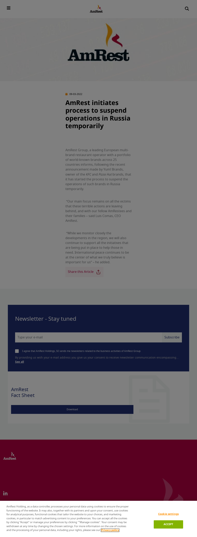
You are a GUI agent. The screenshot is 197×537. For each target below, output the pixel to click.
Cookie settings (168, 514)
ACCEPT (168, 524)
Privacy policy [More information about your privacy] (110, 530)
